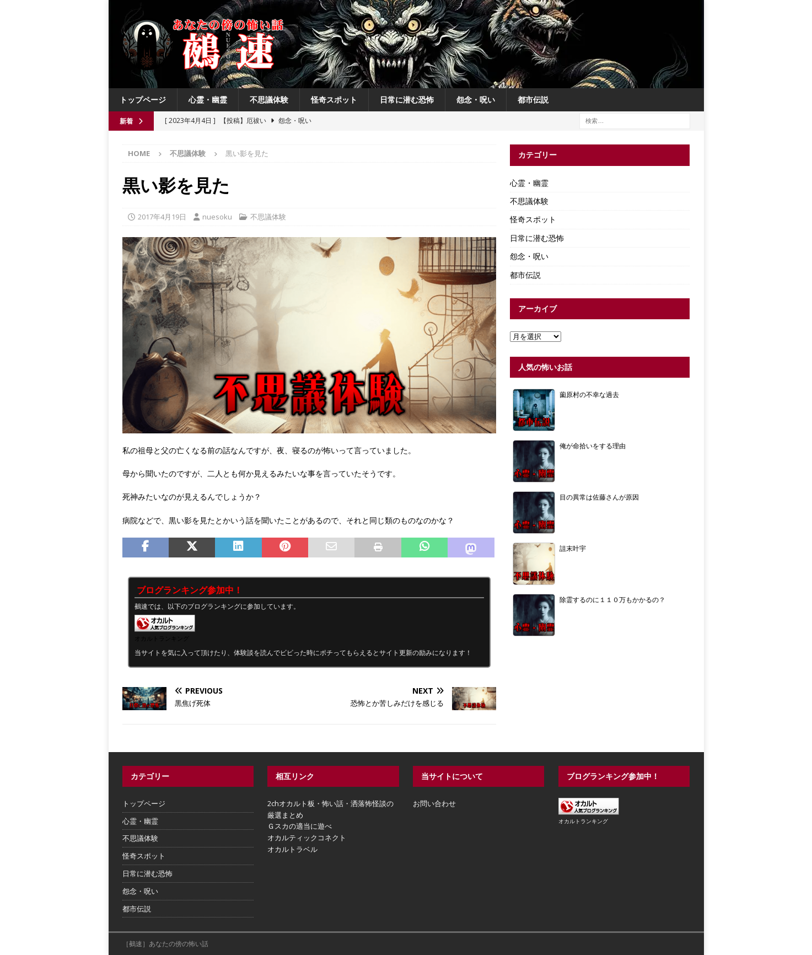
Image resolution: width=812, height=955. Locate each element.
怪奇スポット (334, 99)
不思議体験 (269, 99)
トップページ (143, 99)
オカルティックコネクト (306, 838)
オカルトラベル (292, 849)
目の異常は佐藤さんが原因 (599, 496)
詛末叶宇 (573, 548)
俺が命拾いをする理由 (593, 445)
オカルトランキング (162, 638)
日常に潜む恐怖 (407, 99)
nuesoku (217, 217)
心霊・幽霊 (208, 99)
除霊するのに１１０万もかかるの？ (612, 599)
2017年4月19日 (162, 217)
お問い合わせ (434, 803)
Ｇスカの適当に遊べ (299, 826)
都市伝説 (533, 99)
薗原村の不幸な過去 (589, 394)
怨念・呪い (475, 99)
